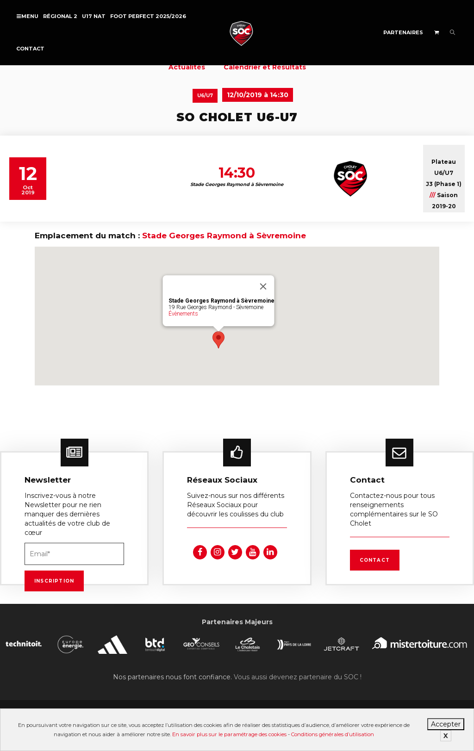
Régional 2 (60, 16)
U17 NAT (94, 16)
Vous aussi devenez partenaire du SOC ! (298, 677)
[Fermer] (263, 286)
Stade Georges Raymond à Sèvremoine (224, 235)
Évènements (183, 313)
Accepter (446, 724)
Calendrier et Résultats (265, 67)
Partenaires (403, 32)
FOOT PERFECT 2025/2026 (148, 16)
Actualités (186, 67)
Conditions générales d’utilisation (332, 734)
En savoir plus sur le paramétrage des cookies (229, 734)
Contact (30, 48)
